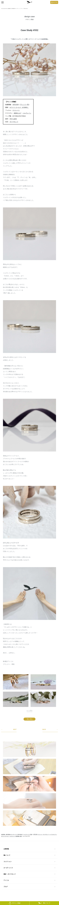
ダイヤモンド (14, 122)
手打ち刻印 (13, 119)
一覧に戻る (29, 719)
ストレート (16, 110)
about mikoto (29, 749)
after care (29, 801)
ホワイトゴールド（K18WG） (19, 107)
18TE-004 (15, 104)
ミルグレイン (27, 113)
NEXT (9, 729)
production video (29, 784)
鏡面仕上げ (17, 113)
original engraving (29, 766)
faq (29, 818)
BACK (50, 729)
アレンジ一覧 (24, 104)
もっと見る (29, 710)
